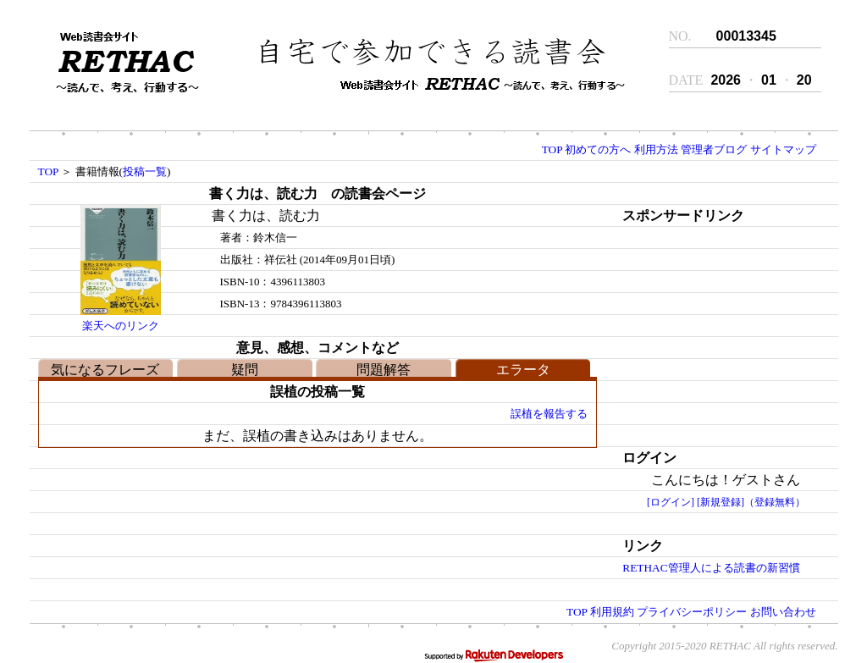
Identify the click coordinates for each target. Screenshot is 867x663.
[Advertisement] (711, 333)
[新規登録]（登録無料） (751, 502)
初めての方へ (598, 149)
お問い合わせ (783, 611)
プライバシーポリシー (692, 611)
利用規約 (612, 611)
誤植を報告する (549, 413)
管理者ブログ (714, 149)
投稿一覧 (145, 171)
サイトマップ (783, 149)
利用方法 (656, 149)
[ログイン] (670, 502)
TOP (552, 149)
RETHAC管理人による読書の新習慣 (710, 567)
